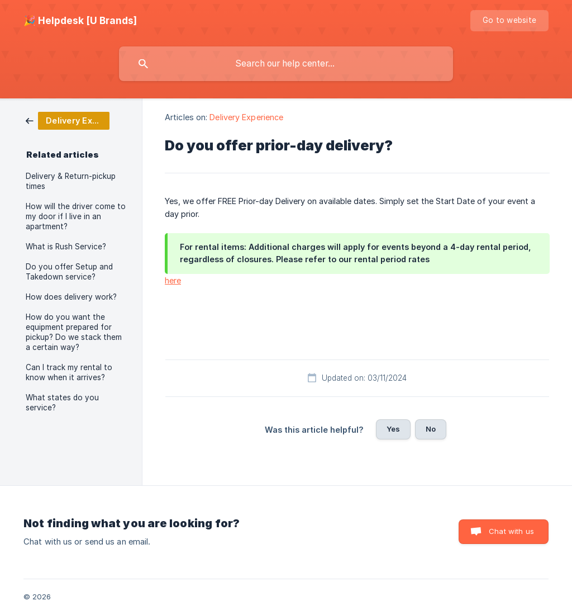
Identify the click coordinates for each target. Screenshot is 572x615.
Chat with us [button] (511, 531)
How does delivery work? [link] (71, 296)
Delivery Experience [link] (246, 117)
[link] (67, 120)
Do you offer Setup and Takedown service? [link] (69, 271)
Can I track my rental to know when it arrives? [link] (69, 372)
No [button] (431, 428)
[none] (80, 20)
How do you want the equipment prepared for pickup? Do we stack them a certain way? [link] (74, 332)
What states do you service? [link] (62, 402)
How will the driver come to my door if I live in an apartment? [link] (76, 216)
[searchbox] (286, 63)
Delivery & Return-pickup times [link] (71, 181)
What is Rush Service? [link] (66, 246)
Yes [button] (393, 428)
